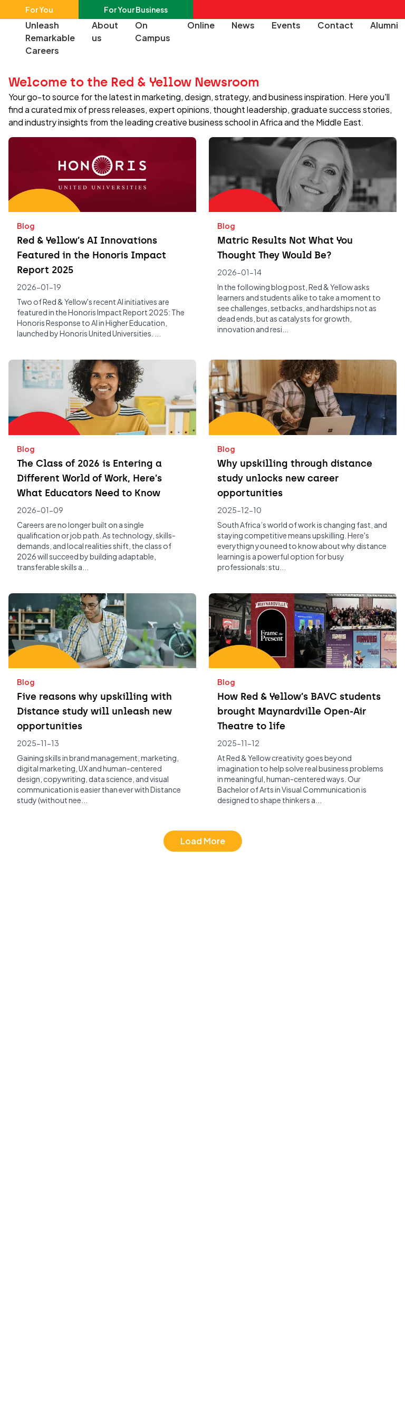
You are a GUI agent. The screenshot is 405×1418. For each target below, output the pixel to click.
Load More (202, 840)
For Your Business (136, 9)
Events (286, 25)
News (243, 25)
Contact (335, 25)
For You (39, 9)
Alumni (384, 25)
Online (201, 25)
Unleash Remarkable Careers (50, 38)
